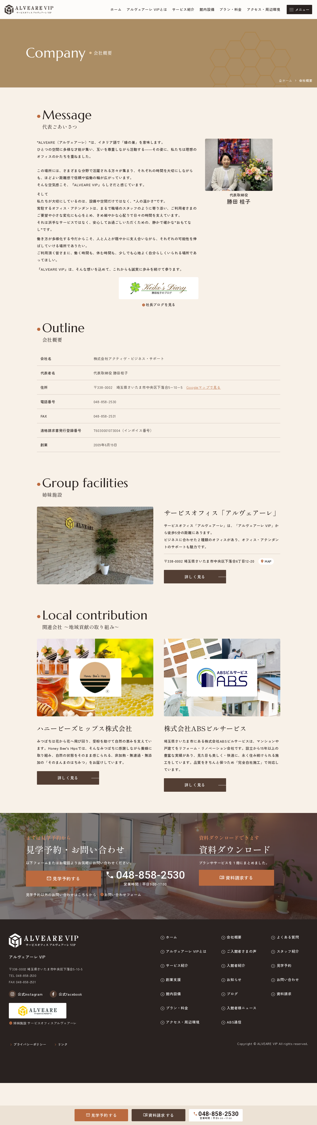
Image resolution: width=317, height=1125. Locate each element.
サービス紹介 (183, 9)
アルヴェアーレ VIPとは (147, 9)
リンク (63, 1044)
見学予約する (63, 878)
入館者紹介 (236, 965)
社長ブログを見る (158, 304)
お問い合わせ (288, 979)
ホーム (115, 9)
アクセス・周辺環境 (263, 9)
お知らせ (234, 979)
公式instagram (26, 994)
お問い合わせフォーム (120, 894)
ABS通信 (234, 1022)
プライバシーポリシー (29, 1044)
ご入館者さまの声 (241, 951)
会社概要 (234, 937)
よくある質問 (288, 937)
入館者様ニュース (241, 1007)
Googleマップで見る (203, 387)
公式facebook (66, 994)
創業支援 (173, 979)
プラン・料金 (230, 9)
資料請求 (158, 1115)
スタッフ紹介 (288, 951)
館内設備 (207, 9)
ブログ (232, 993)
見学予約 (101, 1115)
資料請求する (236, 877)
